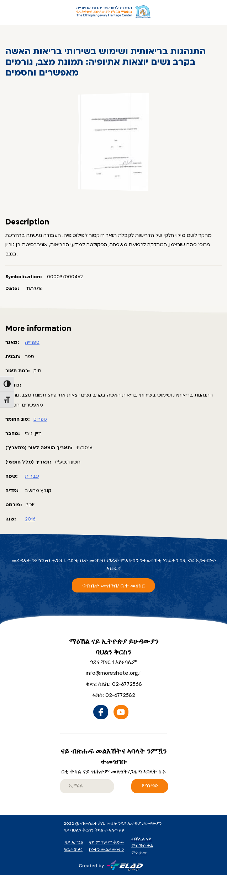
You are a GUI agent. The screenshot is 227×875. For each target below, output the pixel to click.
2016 (30, 519)
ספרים (40, 419)
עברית (32, 476)
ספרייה (32, 342)
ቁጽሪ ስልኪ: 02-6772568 (113, 684)
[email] (87, 786)
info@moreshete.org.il (114, 673)
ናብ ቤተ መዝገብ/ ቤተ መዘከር (113, 586)
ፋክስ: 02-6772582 (113, 695)
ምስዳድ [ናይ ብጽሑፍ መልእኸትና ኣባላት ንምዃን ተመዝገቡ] (150, 785)
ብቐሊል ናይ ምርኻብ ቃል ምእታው (142, 846)
